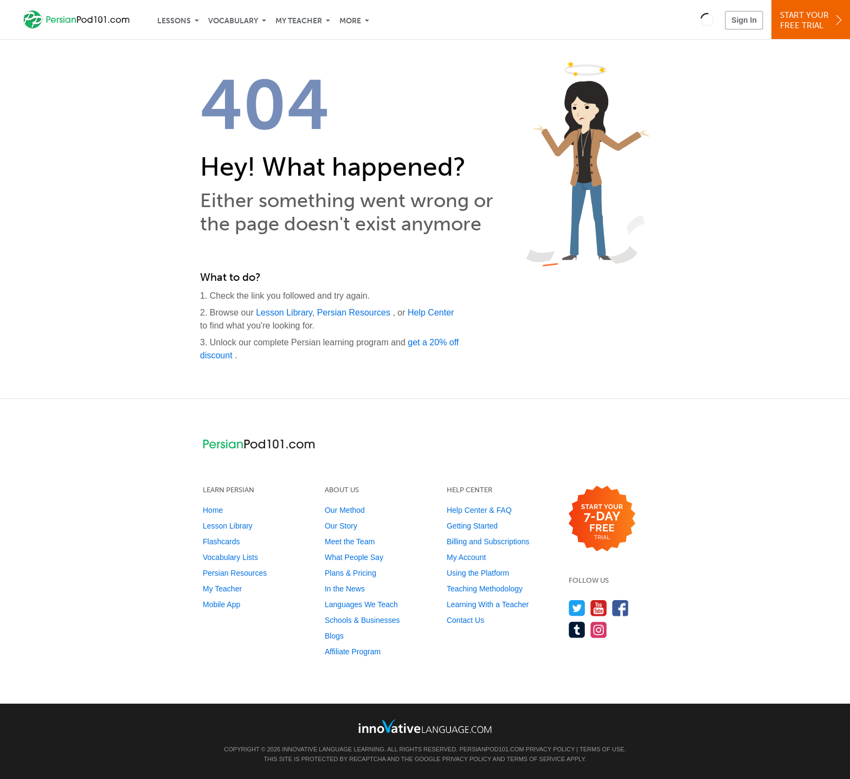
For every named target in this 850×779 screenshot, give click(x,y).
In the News (345, 588)
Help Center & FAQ (479, 510)
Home (213, 510)
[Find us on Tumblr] (577, 629)
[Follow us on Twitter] (577, 608)
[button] (707, 19)
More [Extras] (350, 20)
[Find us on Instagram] (598, 629)
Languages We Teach (361, 604)
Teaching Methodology (485, 588)
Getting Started (472, 526)
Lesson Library (284, 312)
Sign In (744, 20)
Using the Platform (478, 573)
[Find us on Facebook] (620, 608)
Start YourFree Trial (812, 20)
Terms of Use (601, 749)
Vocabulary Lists (230, 557)
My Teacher (298, 20)
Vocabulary (233, 20)
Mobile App (221, 604)
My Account (466, 557)
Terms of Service (536, 759)
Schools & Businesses (362, 620)
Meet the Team (350, 541)
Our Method (345, 510)
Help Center (431, 312)
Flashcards (221, 541)
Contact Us (465, 620)
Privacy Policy (550, 749)
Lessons (174, 20)
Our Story (341, 526)
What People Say (354, 557)
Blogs (334, 636)
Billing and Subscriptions (488, 541)
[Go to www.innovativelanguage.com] (425, 726)
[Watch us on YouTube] (598, 608)
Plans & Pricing (350, 573)
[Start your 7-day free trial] (602, 519)
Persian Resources (355, 312)
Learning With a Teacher (488, 604)
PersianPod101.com (492, 749)
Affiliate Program (353, 651)
